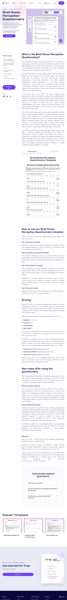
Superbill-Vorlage (34, 599)
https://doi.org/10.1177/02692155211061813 (34, 461)
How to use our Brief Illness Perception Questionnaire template (8, 64)
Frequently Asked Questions (9, 78)
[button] (61, 597)
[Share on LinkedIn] (4, 96)
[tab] (32, 152)
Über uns (47, 599)
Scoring (4, 67)
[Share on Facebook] (7, 96)
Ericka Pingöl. (13, 32)
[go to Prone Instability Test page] (54, 525)
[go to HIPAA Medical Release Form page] (12, 525)
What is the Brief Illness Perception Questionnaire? (8, 60)
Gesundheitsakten (6, 599)
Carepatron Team (8, 30)
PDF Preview (6, 76)
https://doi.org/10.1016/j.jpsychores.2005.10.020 (45, 449)
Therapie (18, 599)
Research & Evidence (7, 73)
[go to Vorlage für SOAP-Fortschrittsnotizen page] (33, 525)
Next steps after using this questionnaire (8, 71)
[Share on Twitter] (11, 96)
